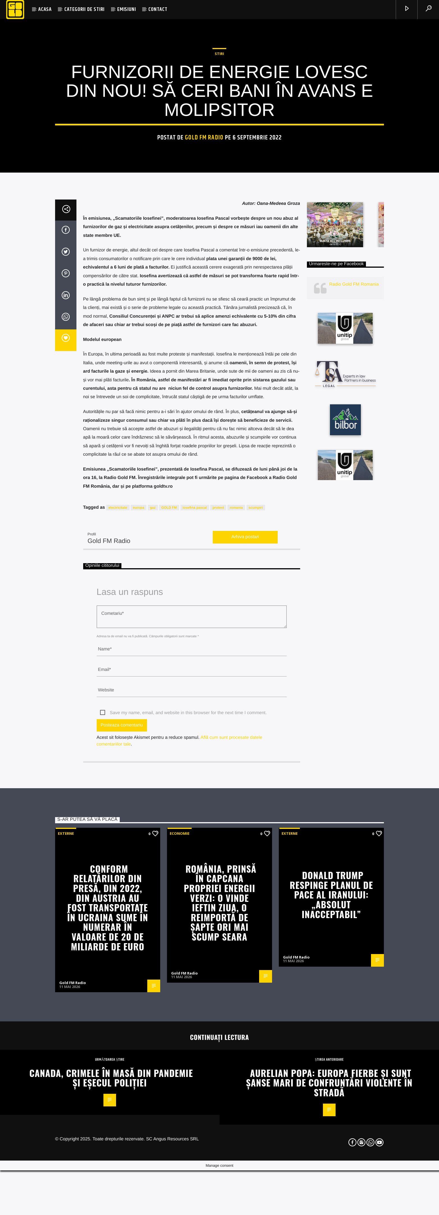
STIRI (219, 177)
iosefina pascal (195, 779)
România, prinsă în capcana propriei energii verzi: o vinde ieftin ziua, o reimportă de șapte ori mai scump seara (220, 1173)
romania (236, 779)
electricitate (117, 779)
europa (138, 779)
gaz (153, 779)
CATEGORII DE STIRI (84, 9)
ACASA (45, 9)
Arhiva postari (245, 808)
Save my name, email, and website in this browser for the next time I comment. (188, 984)
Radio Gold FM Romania (354, 556)
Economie (179, 1104)
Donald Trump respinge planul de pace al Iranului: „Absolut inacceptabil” (331, 1166)
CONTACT (158, 9)
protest (218, 779)
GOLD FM (169, 779)
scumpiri (256, 779)
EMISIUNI (126, 9)
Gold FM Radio (204, 262)
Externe (66, 1104)
